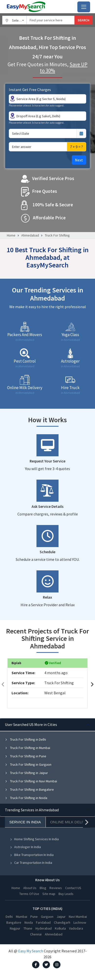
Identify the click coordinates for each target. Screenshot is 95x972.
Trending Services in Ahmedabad (32, 809)
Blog (43, 888)
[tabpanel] (47, 761)
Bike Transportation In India (32, 855)
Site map (48, 894)
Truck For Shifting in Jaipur (26, 773)
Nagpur (15, 928)
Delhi (9, 916)
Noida (28, 922)
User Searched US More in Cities (31, 724)
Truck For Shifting (57, 235)
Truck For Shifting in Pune (25, 756)
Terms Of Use (29, 894)
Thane (28, 928)
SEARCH (83, 20)
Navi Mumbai (78, 916)
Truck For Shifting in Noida (26, 798)
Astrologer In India (25, 847)
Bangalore (13, 922)
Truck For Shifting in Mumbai (27, 748)
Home (11, 235)
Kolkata (60, 928)
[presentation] (2, 684)
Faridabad (43, 922)
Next (79, 160)
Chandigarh (62, 922)
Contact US (73, 888)
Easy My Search (30, 950)
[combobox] (14, 20)
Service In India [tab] (25, 822)
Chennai (36, 934)
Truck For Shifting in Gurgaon (28, 764)
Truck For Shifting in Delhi (25, 739)
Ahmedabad (30, 235)
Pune (34, 916)
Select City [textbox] (19, 20)
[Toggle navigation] (83, 6)
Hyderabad (44, 928)
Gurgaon (47, 916)
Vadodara (76, 928)
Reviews (55, 888)
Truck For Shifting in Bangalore (29, 789)
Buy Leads (66, 894)
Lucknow (79, 922)
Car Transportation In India (31, 862)
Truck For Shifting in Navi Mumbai (31, 781)
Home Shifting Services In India (34, 839)
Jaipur (61, 916)
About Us (29, 888)
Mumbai (21, 916)
